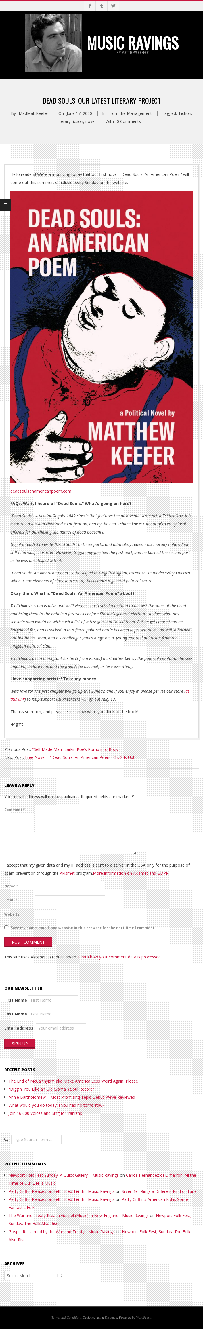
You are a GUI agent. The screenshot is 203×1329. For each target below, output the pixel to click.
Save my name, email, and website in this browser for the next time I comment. (83, 927)
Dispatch (111, 1317)
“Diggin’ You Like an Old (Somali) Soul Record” (51, 1089)
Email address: (19, 1028)
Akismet (67, 873)
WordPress (143, 1317)
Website (12, 914)
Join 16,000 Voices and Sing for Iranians (45, 1113)
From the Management (130, 113)
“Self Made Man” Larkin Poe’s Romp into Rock (75, 749)
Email (10, 900)
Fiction (185, 113)
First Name (15, 1000)
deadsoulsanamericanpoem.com (40, 491)
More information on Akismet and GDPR (130, 873)
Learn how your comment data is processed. (120, 957)
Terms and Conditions (66, 1317)
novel (90, 121)
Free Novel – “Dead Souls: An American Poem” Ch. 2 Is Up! (79, 757)
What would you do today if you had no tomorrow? (56, 1105)
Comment (14, 809)
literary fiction (70, 121)
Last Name (15, 1014)
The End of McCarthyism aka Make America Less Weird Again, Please (73, 1081)
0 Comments (129, 121)
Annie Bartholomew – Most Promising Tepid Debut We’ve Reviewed (72, 1097)
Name (11, 886)
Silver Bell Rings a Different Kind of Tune (159, 1191)
